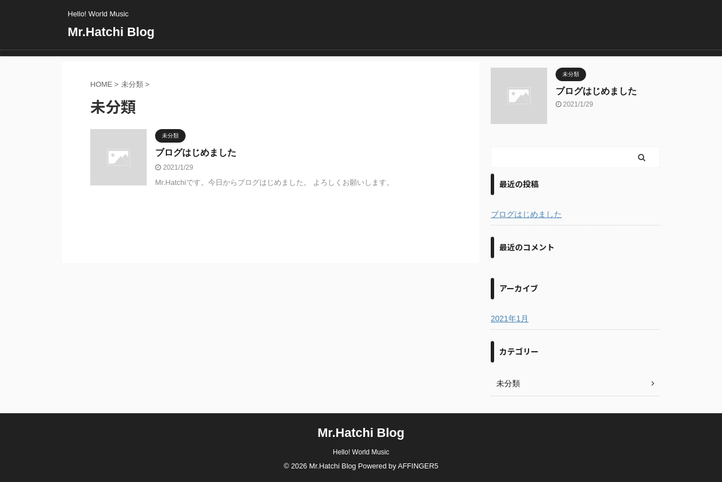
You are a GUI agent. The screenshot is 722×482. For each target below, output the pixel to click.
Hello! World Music (361, 452)
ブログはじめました (195, 152)
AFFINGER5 (418, 466)
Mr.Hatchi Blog (111, 32)
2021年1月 (510, 318)
